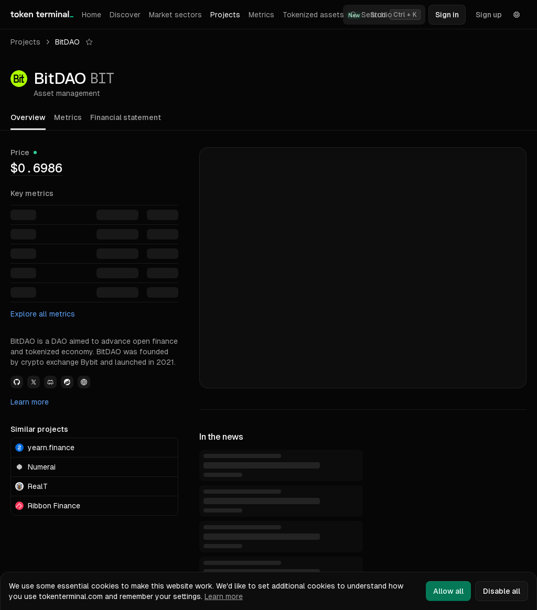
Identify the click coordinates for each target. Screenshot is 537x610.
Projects (225, 14)
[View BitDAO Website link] (84, 382)
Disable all (501, 591)
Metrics (261, 14)
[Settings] (517, 15)
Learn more (29, 402)
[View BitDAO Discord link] (50, 382)
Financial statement (125, 117)
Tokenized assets (322, 14)
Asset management (67, 93)
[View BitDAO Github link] (16, 382)
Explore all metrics (42, 314)
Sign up (489, 14)
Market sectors (175, 14)
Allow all (448, 591)
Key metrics (31, 193)
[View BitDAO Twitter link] (33, 382)
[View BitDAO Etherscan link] (67, 382)
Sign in (447, 14)
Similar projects (39, 429)
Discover (125, 14)
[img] (36, 168)
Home (91, 14)
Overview (28, 117)
